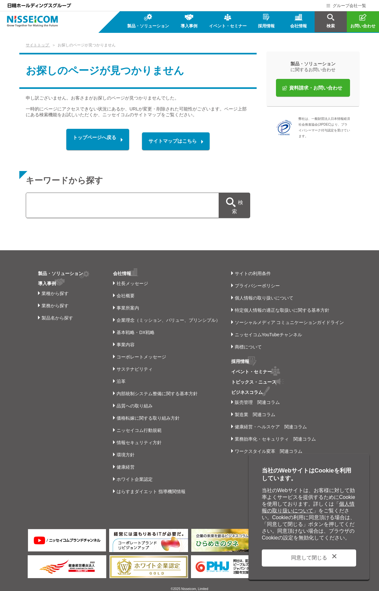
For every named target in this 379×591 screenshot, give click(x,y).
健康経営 (124, 460)
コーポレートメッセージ (140, 350)
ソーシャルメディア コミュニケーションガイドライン (289, 316)
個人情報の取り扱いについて (264, 291)
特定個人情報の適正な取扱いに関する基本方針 (282, 304)
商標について (248, 340)
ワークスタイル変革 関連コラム (268, 443)
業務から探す (55, 299)
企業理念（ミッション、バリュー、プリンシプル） (167, 314)
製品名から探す (57, 311)
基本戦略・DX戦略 (134, 326)
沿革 (119, 375)
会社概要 (124, 289)
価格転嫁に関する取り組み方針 (146, 412)
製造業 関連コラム (255, 407)
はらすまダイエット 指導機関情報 (149, 485)
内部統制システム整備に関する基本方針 (155, 387)
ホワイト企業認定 (133, 473)
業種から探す (55, 287)
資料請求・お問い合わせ (315, 88)
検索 (237, 203)
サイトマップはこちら (176, 139)
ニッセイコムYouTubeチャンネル (268, 328)
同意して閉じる (309, 557)
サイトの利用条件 (253, 267)
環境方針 (124, 448)
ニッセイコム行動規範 (137, 424)
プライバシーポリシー (257, 279)
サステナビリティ (133, 363)
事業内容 (124, 338)
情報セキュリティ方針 (137, 436)
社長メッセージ (131, 277)
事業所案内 (126, 301)
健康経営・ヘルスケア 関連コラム (271, 419)
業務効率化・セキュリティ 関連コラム (275, 431)
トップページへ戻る (91, 139)
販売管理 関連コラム (257, 394)
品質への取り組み (133, 399)
